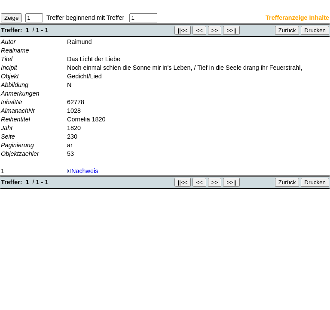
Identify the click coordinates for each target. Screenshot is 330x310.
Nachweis (82, 170)
